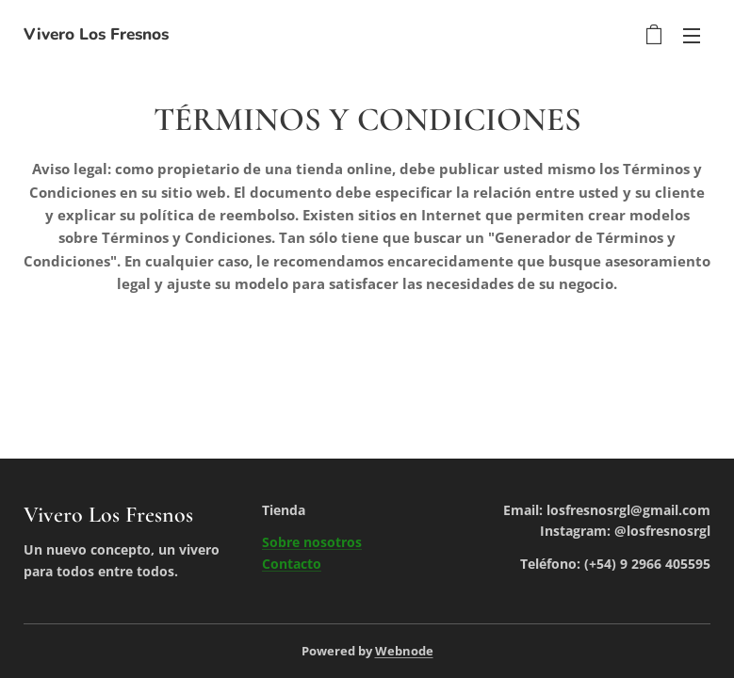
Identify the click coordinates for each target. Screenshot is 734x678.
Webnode (404, 650)
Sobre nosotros (312, 542)
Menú (691, 36)
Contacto (291, 564)
